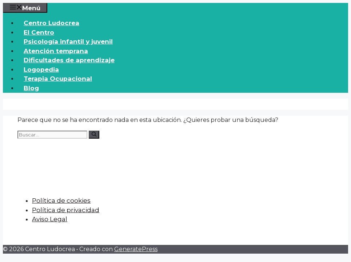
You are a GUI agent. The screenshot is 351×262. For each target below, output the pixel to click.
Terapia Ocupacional (58, 78)
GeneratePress (135, 249)
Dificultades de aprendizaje (69, 60)
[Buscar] (94, 135)
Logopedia (41, 69)
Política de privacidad (65, 210)
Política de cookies (61, 200)
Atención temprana (56, 51)
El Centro (39, 32)
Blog (31, 88)
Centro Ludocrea (51, 23)
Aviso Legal (49, 219)
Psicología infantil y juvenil (68, 41)
